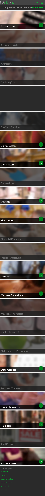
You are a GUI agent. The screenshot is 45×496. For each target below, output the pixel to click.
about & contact (7, 479)
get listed (5, 486)
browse (4, 490)
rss (2, 493)
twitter (4, 475)
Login (36, 2)
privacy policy (6, 482)
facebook (4, 471)
